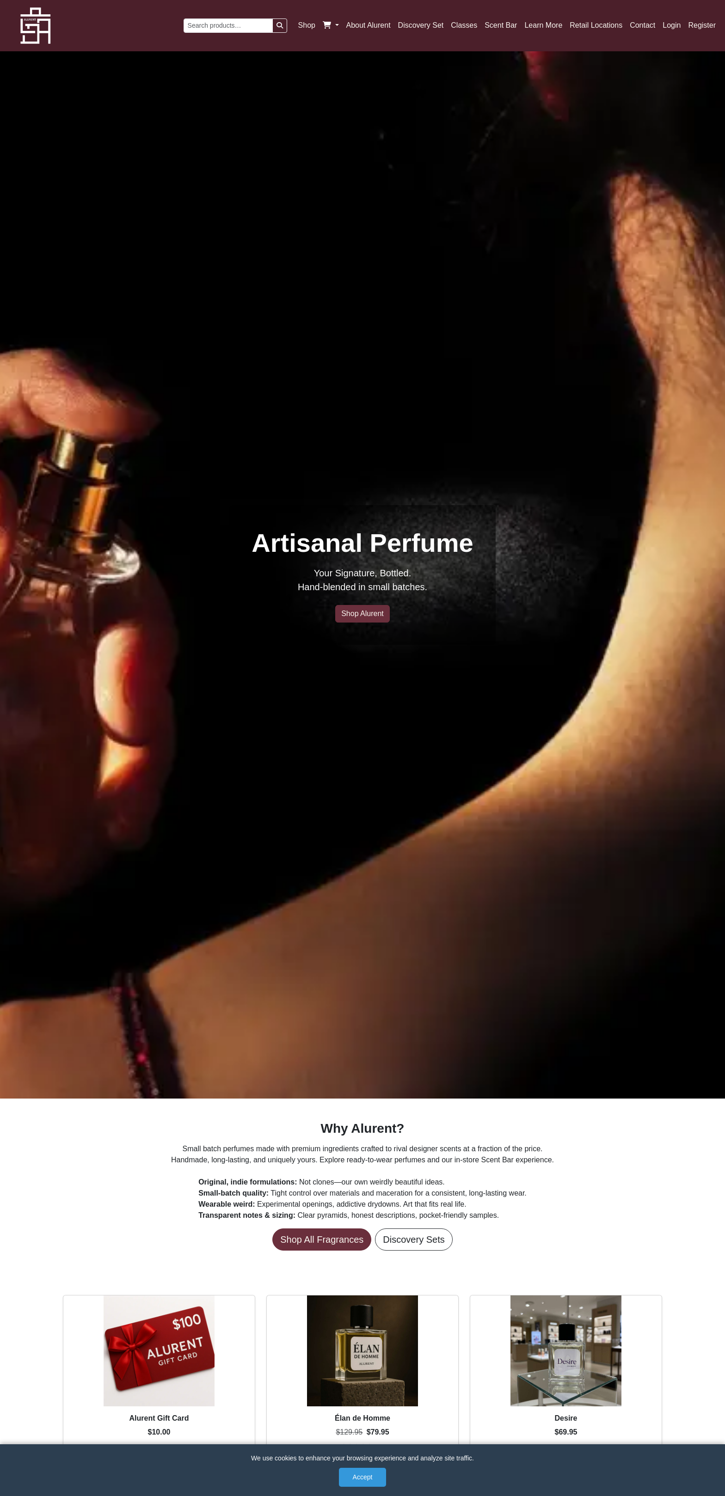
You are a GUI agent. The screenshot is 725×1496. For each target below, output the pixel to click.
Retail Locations (596, 25)
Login (672, 25)
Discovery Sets (413, 1239)
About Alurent (368, 25)
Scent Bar (501, 25)
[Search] (279, 25)
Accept (363, 1477)
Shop (306, 25)
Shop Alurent (362, 613)
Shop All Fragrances (321, 1239)
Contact (642, 25)
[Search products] (228, 25)
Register (702, 25)
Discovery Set (421, 25)
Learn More (543, 25)
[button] (331, 25)
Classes (464, 25)
